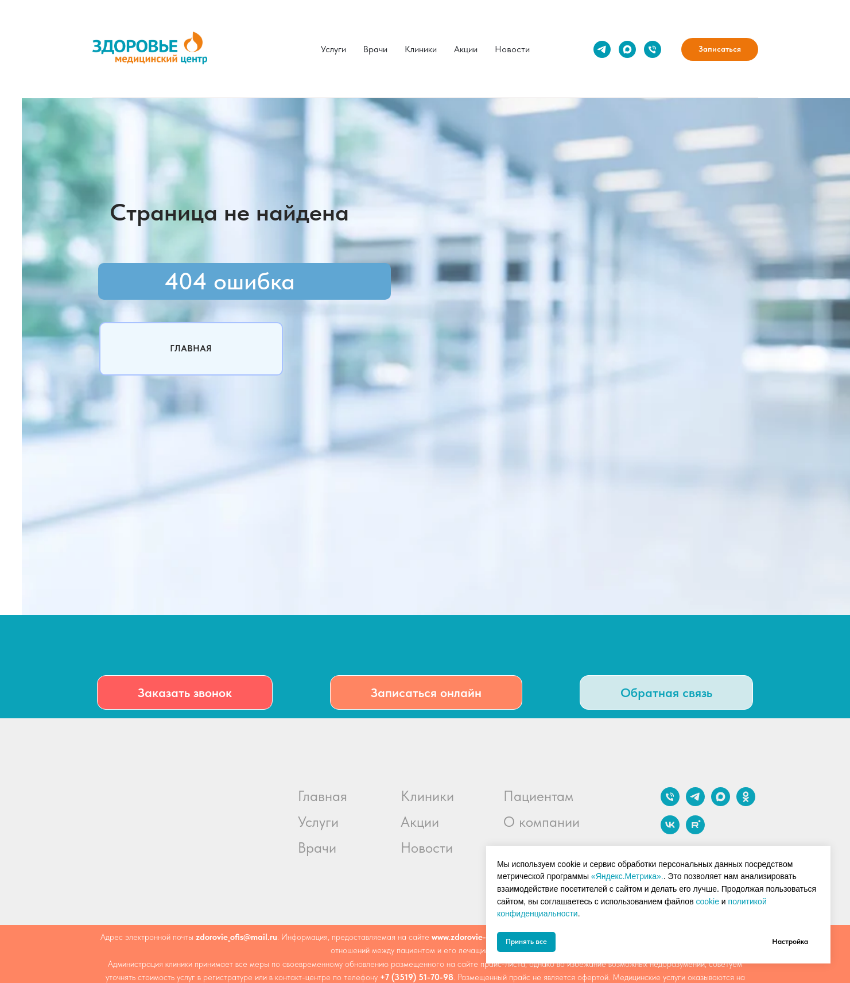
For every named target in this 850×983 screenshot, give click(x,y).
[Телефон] (652, 49)
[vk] (670, 831)
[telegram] (602, 49)
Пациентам (538, 795)
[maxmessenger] (627, 49)
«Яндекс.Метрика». (627, 876)
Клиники (421, 49)
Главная (322, 795)
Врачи (375, 49)
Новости (512, 49)
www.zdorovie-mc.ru (469, 937)
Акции (466, 49)
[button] (185, 692)
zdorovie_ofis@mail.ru (236, 937)
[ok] (745, 803)
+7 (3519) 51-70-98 (416, 977)
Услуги (333, 49)
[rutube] (695, 831)
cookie (707, 901)
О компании (541, 821)
